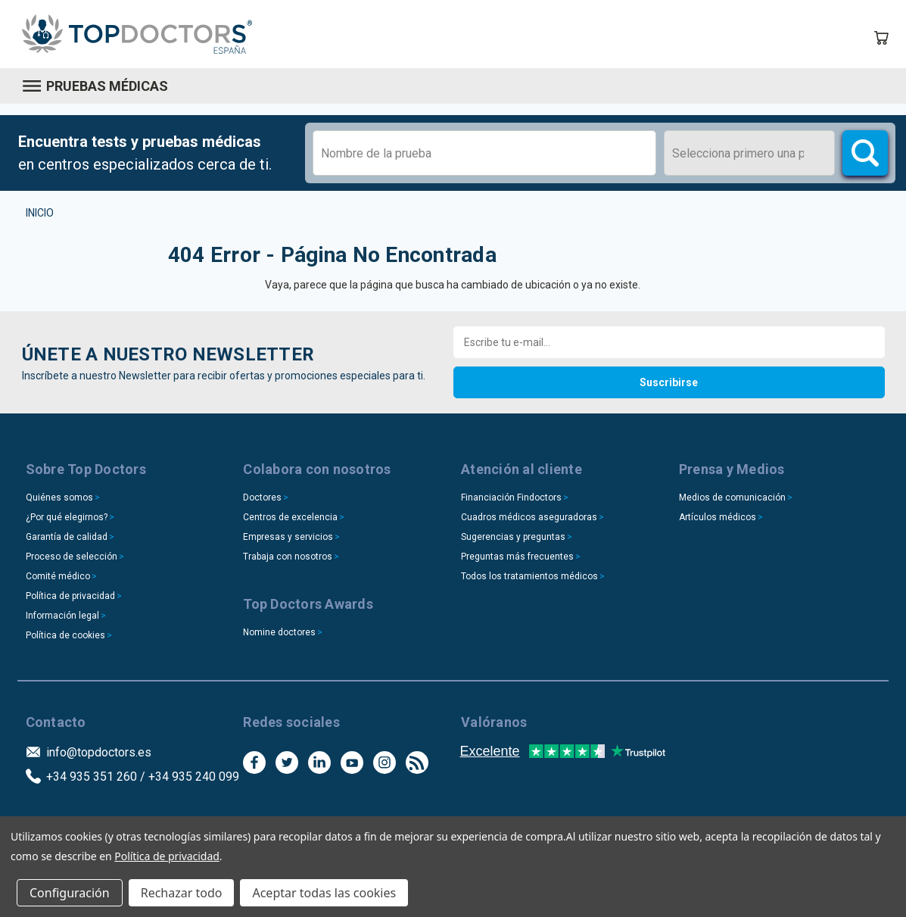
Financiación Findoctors (511, 497)
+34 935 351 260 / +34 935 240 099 (142, 776)
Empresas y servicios (288, 537)
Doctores (262, 497)
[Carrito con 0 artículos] (881, 37)
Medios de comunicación (732, 497)
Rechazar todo (182, 892)
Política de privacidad (70, 596)
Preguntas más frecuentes (517, 556)
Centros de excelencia (290, 517)
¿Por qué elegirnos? (66, 517)
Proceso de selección (71, 556)
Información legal (62, 615)
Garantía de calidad (66, 537)
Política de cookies (65, 635)
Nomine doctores (279, 632)
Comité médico (58, 576)
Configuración (70, 892)
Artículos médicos (717, 517)
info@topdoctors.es (98, 752)
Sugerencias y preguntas (513, 537)
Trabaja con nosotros (287, 556)
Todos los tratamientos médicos (529, 576)
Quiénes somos (59, 497)
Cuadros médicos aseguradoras (529, 517)
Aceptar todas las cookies (324, 892)
